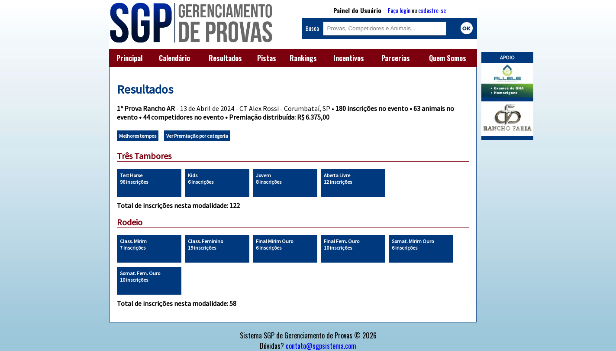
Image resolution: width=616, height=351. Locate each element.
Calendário (174, 58)
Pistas (266, 58)
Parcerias (395, 58)
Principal (129, 58)
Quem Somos (447, 58)
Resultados (225, 58)
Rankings (303, 58)
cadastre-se (432, 10)
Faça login (399, 10)
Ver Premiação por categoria (197, 136)
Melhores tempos (137, 136)
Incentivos (348, 58)
